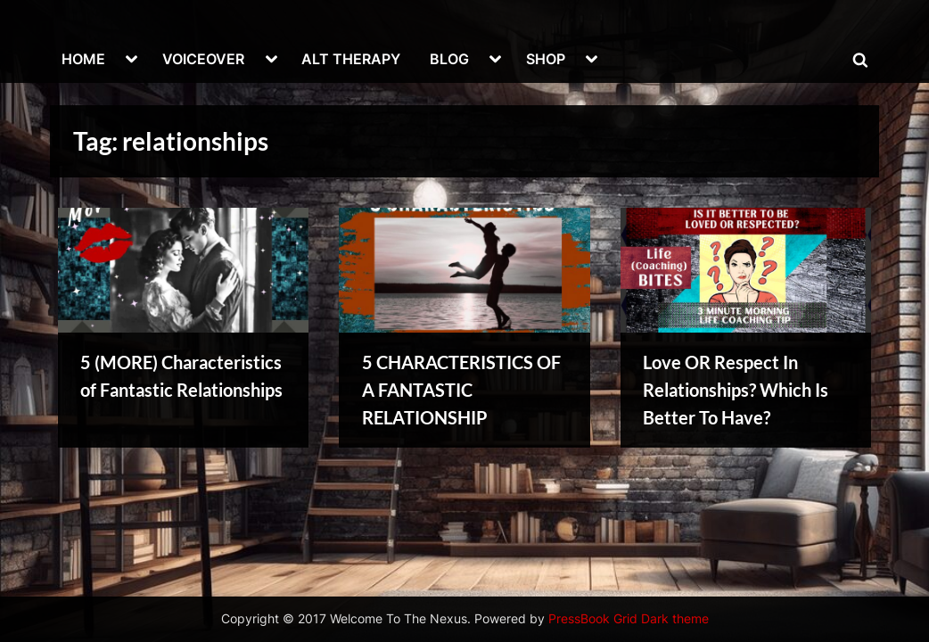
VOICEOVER (203, 59)
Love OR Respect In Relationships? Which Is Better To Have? (735, 389)
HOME (83, 59)
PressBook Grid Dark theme (628, 619)
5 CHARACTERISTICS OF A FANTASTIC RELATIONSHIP (461, 389)
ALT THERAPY (350, 59)
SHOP (545, 59)
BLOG (449, 59)
